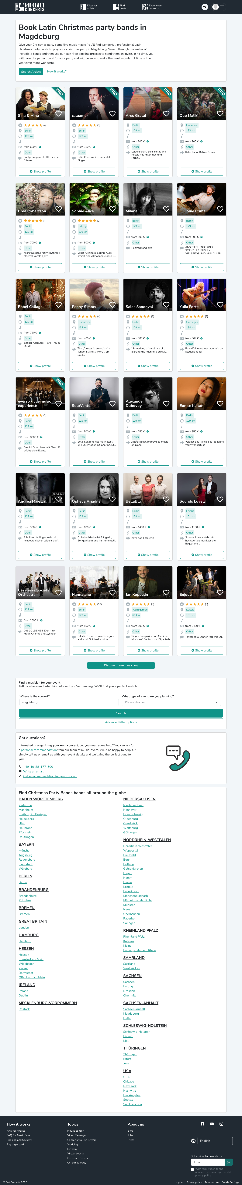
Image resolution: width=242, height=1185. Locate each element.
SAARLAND (134, 957)
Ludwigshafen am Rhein (139, 950)
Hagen (127, 873)
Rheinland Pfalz (133, 937)
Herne (127, 882)
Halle (127, 1018)
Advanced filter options (121, 722)
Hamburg (25, 941)
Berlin (23, 882)
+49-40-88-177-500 (38, 767)
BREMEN (27, 907)
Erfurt (127, 1059)
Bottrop (128, 864)
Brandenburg (27, 896)
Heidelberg (26, 819)
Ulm (22, 823)
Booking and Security (19, 1140)
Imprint (179, 1182)
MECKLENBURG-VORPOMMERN (48, 1003)
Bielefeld (129, 855)
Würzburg (25, 869)
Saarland (129, 964)
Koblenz (128, 941)
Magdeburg (131, 1014)
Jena (126, 1063)
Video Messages (77, 1135)
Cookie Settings (230, 1182)
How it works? (57, 71)
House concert (75, 1131)
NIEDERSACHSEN (139, 799)
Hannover (130, 810)
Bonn (126, 860)
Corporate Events (77, 1158)
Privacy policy (194, 1182)
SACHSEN (132, 975)
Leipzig (128, 986)
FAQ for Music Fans (18, 1135)
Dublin (23, 995)
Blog (130, 1131)
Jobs (130, 1135)
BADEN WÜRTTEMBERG (41, 799)
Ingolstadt (26, 864)
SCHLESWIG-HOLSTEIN (145, 1025)
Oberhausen (131, 914)
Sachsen (129, 982)
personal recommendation (39, 750)
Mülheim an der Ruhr (137, 900)
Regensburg (27, 860)
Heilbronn (25, 828)
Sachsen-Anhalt (134, 1009)
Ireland (23, 991)
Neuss (127, 909)
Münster (129, 905)
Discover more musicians (121, 665)
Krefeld (128, 887)
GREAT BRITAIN (33, 921)
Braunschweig (133, 814)
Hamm (127, 878)
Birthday (72, 1149)
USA (127, 1070)
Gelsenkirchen (133, 869)
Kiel (126, 1041)
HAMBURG (29, 935)
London (24, 928)
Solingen (129, 923)
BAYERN (26, 844)
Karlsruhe (25, 805)
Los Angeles (131, 1095)
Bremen (24, 914)
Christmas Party (76, 1162)
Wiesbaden (26, 964)
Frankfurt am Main (31, 959)
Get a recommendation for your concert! (50, 776)
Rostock (24, 1009)
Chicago (128, 1082)
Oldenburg (130, 819)
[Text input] (208, 1162)
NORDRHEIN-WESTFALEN (147, 839)
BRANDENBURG (34, 889)
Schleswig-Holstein (136, 1032)
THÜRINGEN (134, 1048)
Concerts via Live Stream (81, 1140)
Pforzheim (26, 832)
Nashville (129, 1091)
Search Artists (31, 72)
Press (131, 1140)
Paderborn (130, 918)
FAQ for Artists (16, 1131)
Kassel (23, 968)
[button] (218, 7)
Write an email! (33, 771)
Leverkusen (131, 891)
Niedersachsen (133, 805)
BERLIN (25, 876)
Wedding (72, 1144)
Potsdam (25, 900)
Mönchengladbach (135, 896)
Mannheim (26, 810)
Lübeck (128, 1036)
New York (130, 1086)
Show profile (42, 171)
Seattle (128, 1100)
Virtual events (75, 1153)
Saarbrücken (131, 968)
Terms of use (212, 1182)
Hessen (24, 955)
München (25, 851)
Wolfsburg (130, 828)
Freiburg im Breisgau (33, 814)
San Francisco (132, 1104)
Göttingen (130, 832)
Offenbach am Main (32, 977)
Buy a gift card (15, 1144)
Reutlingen (26, 837)
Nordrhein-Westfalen (138, 846)
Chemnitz (129, 995)
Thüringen (130, 1054)
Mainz (127, 946)
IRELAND (27, 984)
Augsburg (25, 855)
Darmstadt (26, 973)
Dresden (129, 991)
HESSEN (26, 948)
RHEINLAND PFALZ (140, 930)
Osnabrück (130, 823)
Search (121, 713)
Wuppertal (130, 851)
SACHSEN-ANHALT (140, 1003)
